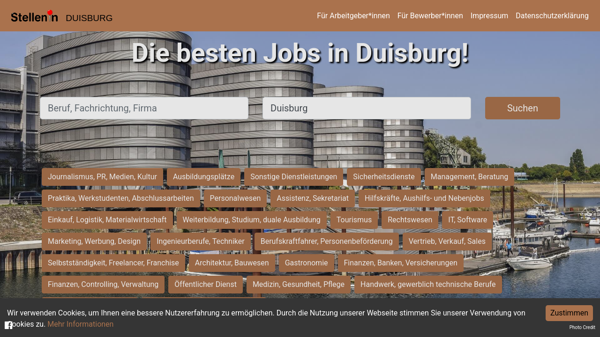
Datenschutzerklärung (552, 15)
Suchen (522, 108)
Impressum (490, 15)
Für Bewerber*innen (430, 15)
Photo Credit (582, 327)
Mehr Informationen (80, 324)
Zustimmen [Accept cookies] (569, 312)
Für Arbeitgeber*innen (353, 15)
